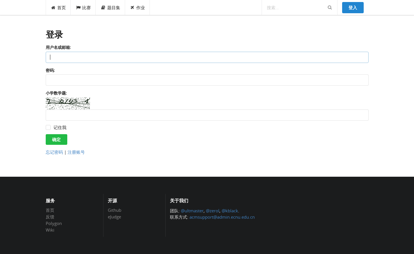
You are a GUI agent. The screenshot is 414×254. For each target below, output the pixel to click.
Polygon (54, 223)
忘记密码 (54, 152)
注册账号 (76, 152)
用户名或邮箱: (58, 47)
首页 (58, 7)
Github (114, 210)
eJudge (114, 216)
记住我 (59, 127)
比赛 (83, 7)
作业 (137, 7)
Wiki (50, 229)
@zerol (212, 210)
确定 (56, 139)
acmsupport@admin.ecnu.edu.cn (222, 217)
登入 (352, 7)
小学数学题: (56, 93)
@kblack (230, 210)
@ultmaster (192, 210)
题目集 (110, 7)
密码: (50, 70)
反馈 (50, 217)
